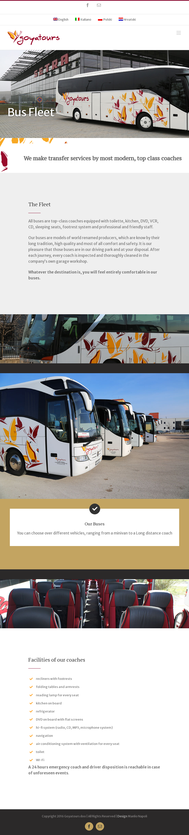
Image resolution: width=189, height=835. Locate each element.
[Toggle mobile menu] (179, 32)
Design (122, 816)
